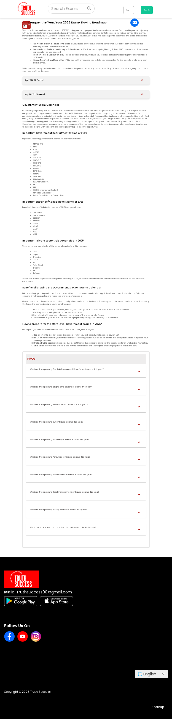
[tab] (86, 80)
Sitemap (158, 707)
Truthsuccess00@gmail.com (44, 592)
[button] (85, 80)
